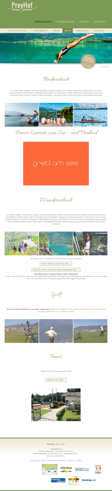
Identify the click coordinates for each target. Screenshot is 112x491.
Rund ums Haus (17, 30)
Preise (56, 30)
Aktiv (68, 30)
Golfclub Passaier (85, 309)
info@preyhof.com (70, 453)
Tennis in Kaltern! (55, 380)
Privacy (70, 460)
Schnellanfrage (65, 21)
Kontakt (99, 30)
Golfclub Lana (55, 309)
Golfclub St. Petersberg (69, 309)
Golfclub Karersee (52, 311)
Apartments (40, 30)
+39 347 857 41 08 (54, 453)
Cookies (79, 460)
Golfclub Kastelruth (67, 311)
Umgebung (82, 30)
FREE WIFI (84, 21)
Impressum (61, 460)
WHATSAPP (99, 21)
